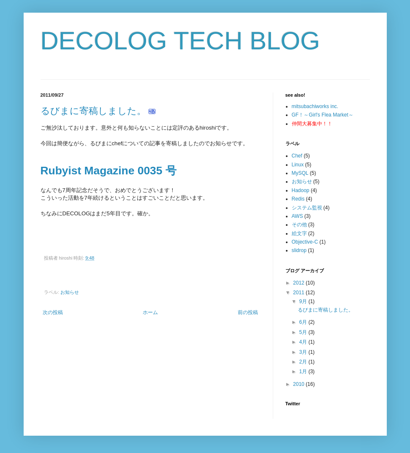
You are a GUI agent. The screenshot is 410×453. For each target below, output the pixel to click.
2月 (303, 362)
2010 (299, 384)
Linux (298, 165)
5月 (303, 332)
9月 (303, 301)
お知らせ (69, 292)
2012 (299, 283)
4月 (303, 342)
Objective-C (305, 242)
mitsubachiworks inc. (315, 106)
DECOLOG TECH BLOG (180, 41)
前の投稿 (248, 312)
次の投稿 (53, 312)
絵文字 (299, 233)
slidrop (299, 250)
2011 (299, 293)
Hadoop (301, 190)
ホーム (150, 312)
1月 (303, 371)
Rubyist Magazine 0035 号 (108, 170)
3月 (303, 352)
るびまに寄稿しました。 (93, 111)
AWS (297, 216)
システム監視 (307, 208)
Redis (298, 199)
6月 (303, 322)
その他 (299, 225)
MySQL (300, 173)
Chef (297, 156)
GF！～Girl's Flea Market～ (322, 115)
